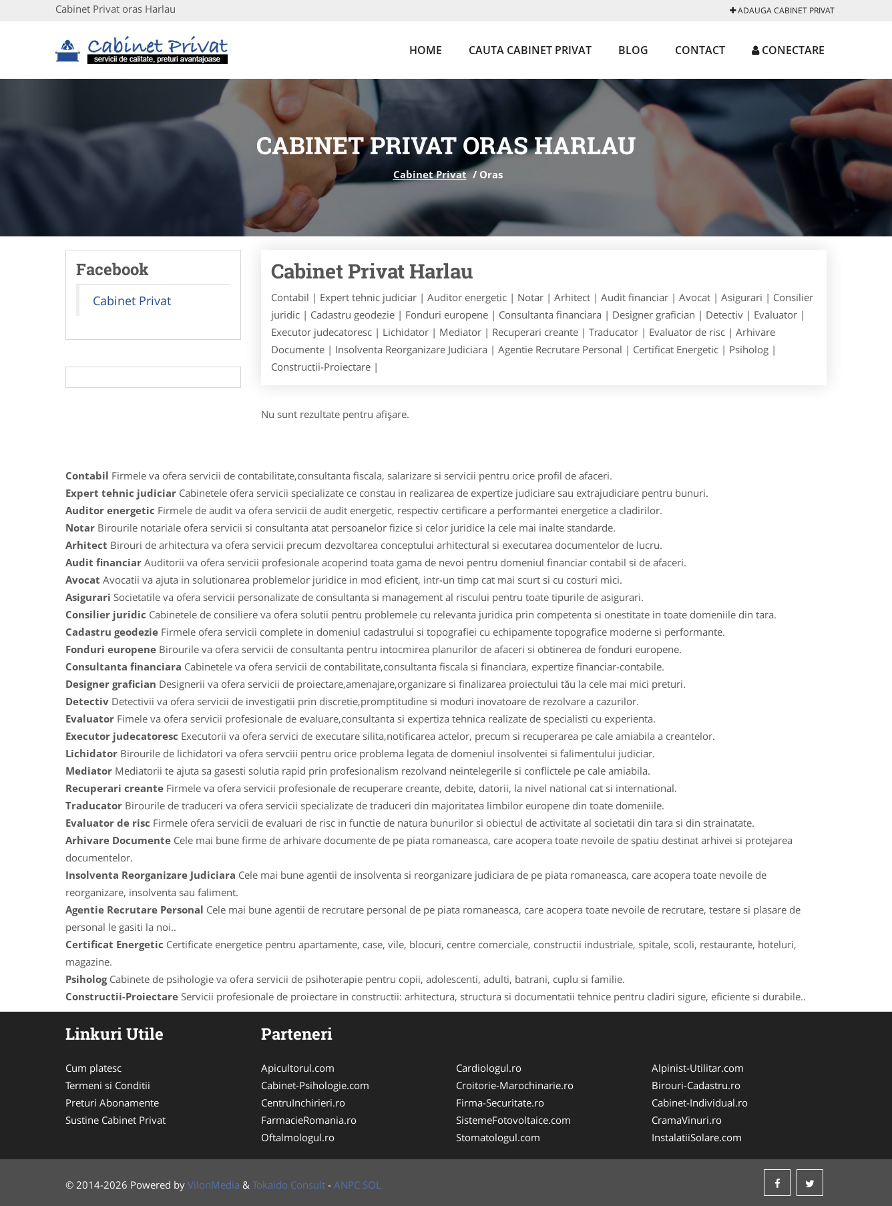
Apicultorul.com (297, 1067)
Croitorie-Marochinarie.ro (515, 1085)
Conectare (788, 50)
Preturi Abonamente (112, 1102)
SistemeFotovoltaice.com (513, 1120)
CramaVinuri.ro (687, 1120)
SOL (372, 1184)
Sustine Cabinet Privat (115, 1120)
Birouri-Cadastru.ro (696, 1085)
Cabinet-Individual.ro (700, 1102)
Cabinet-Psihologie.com (315, 1085)
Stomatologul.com (498, 1137)
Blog (633, 50)
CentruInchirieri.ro (303, 1102)
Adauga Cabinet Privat (782, 10)
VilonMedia (214, 1184)
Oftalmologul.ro (297, 1137)
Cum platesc (93, 1067)
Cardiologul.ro (488, 1067)
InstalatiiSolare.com (697, 1137)
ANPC (347, 1184)
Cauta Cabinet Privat (530, 50)
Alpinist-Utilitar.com (698, 1067)
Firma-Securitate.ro (500, 1102)
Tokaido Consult (288, 1184)
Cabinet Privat (430, 174)
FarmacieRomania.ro (309, 1120)
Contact (700, 50)
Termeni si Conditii (107, 1085)
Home (425, 50)
